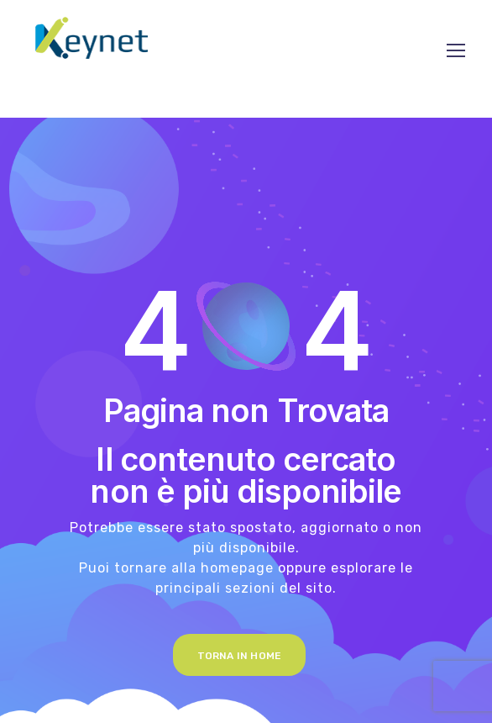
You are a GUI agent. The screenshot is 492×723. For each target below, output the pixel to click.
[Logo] (91, 38)
